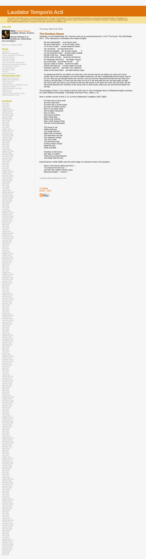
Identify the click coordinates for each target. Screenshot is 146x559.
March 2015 (6, 325)
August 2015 (6, 334)
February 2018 (7, 385)
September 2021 (8, 459)
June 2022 (5, 474)
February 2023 (7, 488)
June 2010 (5, 228)
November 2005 (7, 134)
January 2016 (7, 342)
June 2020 (5, 433)
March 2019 (6, 407)
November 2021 (7, 462)
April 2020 (5, 430)
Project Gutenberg (9, 73)
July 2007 (5, 168)
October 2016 (7, 358)
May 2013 (5, 288)
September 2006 (8, 151)
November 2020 (7, 442)
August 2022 (6, 477)
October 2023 (7, 501)
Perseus (5, 72)
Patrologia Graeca (8, 68)
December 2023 (7, 505)
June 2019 (5, 412)
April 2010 (5, 225)
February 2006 (7, 139)
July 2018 (5, 394)
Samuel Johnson (8, 57)
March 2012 (6, 264)
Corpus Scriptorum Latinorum (13, 55)
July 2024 (5, 517)
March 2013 (6, 284)
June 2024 (5, 515)
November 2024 (7, 523)
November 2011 (7, 257)
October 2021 (7, 460)
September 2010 (8, 233)
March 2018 (6, 387)
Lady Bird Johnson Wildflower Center (15, 85)
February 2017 (7, 365)
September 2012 (8, 274)
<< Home (43, 188)
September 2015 (8, 336)
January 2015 (7, 322)
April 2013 (5, 286)
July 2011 (5, 250)
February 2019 (7, 406)
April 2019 (5, 409)
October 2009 (7, 214)
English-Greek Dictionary (11, 80)
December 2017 (7, 382)
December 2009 (7, 218)
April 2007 (5, 163)
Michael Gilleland (23, 31)
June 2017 (5, 371)
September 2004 (8, 110)
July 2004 (5, 107)
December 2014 (7, 320)
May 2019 (5, 411)
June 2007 (5, 167)
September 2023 (8, 500)
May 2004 (5, 103)
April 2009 (5, 204)
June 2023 (5, 494)
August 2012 (6, 272)
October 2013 (7, 296)
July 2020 (5, 435)
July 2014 (5, 312)
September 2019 (8, 418)
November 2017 (7, 380)
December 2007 (7, 177)
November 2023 (7, 503)
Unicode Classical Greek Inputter (13, 93)
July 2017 (5, 373)
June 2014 (5, 310)
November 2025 (7, 544)
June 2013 (5, 289)
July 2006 (5, 148)
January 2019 (7, 404)
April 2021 (5, 450)
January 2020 (7, 424)
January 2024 (7, 506)
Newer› (42, 191)
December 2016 (7, 361)
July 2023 (5, 496)
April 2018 (5, 389)
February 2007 (7, 160)
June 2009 (5, 208)
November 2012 (7, 278)
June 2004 (5, 105)
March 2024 (6, 510)
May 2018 (5, 390)
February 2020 (7, 426)
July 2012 (5, 271)
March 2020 (6, 428)
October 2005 (7, 132)
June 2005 (5, 126)
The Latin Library (8, 61)
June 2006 (5, 146)
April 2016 (5, 348)
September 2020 (8, 438)
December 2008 (7, 197)
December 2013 (7, 300)
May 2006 (5, 144)
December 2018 (7, 402)
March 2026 (6, 551)
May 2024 (5, 513)
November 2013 (7, 298)
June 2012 (5, 269)
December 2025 (7, 546)
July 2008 (5, 189)
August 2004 (6, 108)
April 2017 (5, 368)
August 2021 (6, 457)
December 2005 (7, 136)
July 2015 (5, 332)
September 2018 (8, 397)
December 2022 (7, 484)
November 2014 (7, 319)
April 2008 (5, 184)
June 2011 (5, 248)
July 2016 (5, 353)
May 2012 (5, 267)
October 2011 (7, 255)
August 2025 (6, 539)
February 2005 (7, 119)
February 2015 (7, 324)
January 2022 (7, 465)
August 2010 (6, 231)
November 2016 (7, 360)
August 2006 (6, 149)
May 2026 (5, 554)
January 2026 (7, 547)
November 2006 (7, 155)
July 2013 (5, 291)
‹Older (48, 191)
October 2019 (7, 419)
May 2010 (5, 226)
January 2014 (7, 301)
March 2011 (6, 243)
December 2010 (7, 238)
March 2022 (6, 469)
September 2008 (8, 192)
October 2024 (7, 522)
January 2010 (7, 219)
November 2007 (7, 175)
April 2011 (5, 245)
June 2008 (5, 187)
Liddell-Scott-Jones (9, 86)
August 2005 (6, 129)
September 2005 (8, 131)
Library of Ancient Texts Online (13, 62)
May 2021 (5, 452)
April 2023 (5, 491)
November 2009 (7, 216)
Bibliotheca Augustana (10, 53)
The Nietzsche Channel (10, 66)
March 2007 (6, 161)
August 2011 (6, 252)
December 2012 (7, 279)
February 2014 (7, 303)
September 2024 (8, 520)
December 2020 (7, 443)
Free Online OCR (8, 81)
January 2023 (7, 486)
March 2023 (6, 489)
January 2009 (7, 199)
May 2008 (5, 185)
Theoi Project (6, 92)
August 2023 (6, 498)
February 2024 (7, 508)
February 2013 (7, 283)
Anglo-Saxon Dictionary (10, 78)
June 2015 (5, 330)
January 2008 (7, 178)
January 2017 (7, 363)
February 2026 (7, 549)
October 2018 (7, 399)
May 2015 (5, 329)
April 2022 (5, 471)
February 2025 (7, 529)
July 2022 (5, 476)
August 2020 (6, 436)
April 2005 (5, 122)
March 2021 (6, 448)
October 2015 (7, 337)
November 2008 (7, 196)
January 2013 (7, 281)
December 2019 (7, 423)
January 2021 (7, 445)
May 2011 (5, 247)
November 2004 (7, 114)
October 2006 (7, 153)
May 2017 (5, 370)
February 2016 (7, 344)
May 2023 (5, 493)
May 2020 (5, 431)
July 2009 (5, 209)
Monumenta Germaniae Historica (14, 64)
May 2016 (5, 349)
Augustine (5, 51)
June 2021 (5, 453)
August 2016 (6, 354)
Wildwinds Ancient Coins (10, 95)
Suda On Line (7, 90)
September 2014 (8, 315)
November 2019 (7, 421)
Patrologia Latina (8, 70)
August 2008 (6, 190)
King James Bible (8, 59)
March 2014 (6, 305)
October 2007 (7, 173)
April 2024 (5, 512)
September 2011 (8, 254)
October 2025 (7, 542)
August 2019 (6, 416)
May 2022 (5, 472)
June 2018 (5, 392)
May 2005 (5, 124)
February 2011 (7, 242)
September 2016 (8, 356)
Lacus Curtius (7, 83)
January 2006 (7, 137)
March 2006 (6, 141)
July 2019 (5, 414)
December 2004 (7, 115)
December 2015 (7, 341)
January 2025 (7, 527)
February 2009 (7, 201)
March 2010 (6, 223)
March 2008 (6, 182)
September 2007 (8, 172)
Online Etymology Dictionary (12, 88)
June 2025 (5, 535)
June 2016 (5, 351)
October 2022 (7, 481)
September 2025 (8, 541)
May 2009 (5, 206)
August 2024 (6, 518)
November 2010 (7, 237)
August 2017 (6, 375)
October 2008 (7, 194)
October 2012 (7, 276)
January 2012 (7, 260)
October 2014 (7, 317)
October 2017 (7, 378)
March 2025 (6, 530)
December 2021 (7, 464)
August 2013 (6, 293)
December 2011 (7, 259)
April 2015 (5, 327)
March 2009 (6, 202)
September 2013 (8, 295)
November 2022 (7, 483)
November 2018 (7, 401)
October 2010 (7, 235)
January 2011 (7, 240)
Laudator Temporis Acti (35, 12)
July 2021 (5, 455)
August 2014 (6, 313)
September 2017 (8, 377)
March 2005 (6, 120)
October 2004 (7, 112)
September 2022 (8, 479)
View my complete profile (12, 45)
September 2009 (8, 213)
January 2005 (7, 117)
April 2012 (5, 266)
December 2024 (7, 525)
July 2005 (5, 127)
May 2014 (5, 308)
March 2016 (6, 346)
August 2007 (6, 170)
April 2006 (5, 143)
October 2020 (7, 440)
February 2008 (7, 180)
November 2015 (7, 339)
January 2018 (7, 383)
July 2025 (5, 537)
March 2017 (6, 366)
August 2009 (6, 211)
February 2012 (7, 262)
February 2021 (7, 447)
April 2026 (5, 553)
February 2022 (7, 467)
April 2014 (5, 307)
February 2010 (7, 221)
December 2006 (7, 156)
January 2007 (7, 158)
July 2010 (5, 230)
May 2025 (5, 534)
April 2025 (5, 532)
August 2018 (6, 395)
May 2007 (5, 165)
